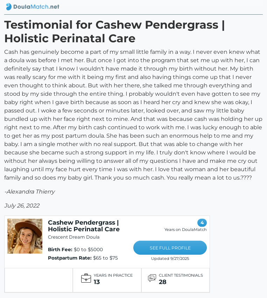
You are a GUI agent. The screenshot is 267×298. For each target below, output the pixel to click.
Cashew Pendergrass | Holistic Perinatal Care (84, 226)
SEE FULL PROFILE (170, 247)
